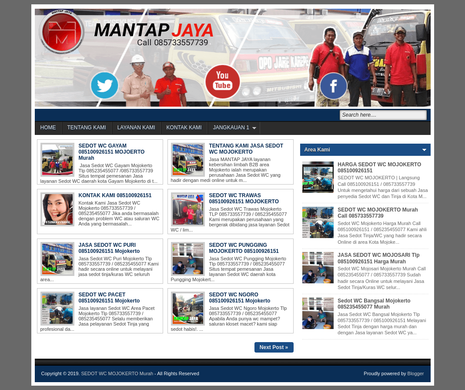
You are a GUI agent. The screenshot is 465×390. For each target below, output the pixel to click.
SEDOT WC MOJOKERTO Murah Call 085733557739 (378, 213)
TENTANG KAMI (86, 127)
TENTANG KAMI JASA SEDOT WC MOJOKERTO (246, 149)
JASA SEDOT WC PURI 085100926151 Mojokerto (109, 248)
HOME (48, 127)
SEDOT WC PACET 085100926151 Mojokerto (109, 298)
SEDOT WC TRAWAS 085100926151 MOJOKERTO (244, 198)
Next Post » (274, 347)
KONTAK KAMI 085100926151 (115, 195)
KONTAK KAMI (184, 127)
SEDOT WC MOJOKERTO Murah (117, 373)
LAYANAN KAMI (136, 127)
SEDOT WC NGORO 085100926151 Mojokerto (240, 298)
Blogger (416, 373)
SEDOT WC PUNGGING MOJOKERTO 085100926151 (244, 248)
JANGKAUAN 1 (231, 127)
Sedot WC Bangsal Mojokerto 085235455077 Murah (374, 304)
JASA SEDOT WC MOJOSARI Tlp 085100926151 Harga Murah (378, 258)
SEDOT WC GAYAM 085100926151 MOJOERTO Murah (112, 152)
